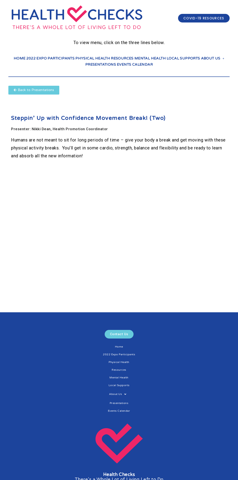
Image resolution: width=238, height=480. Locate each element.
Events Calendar (135, 64)
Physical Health (92, 58)
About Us (213, 58)
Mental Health (150, 58)
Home (20, 58)
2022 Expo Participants (50, 58)
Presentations (100, 64)
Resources (122, 58)
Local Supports (183, 58)
